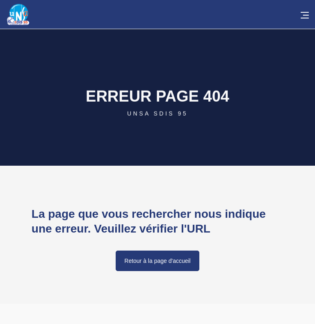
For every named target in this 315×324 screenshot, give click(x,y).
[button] (303, 14)
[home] (160, 14)
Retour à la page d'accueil (157, 261)
